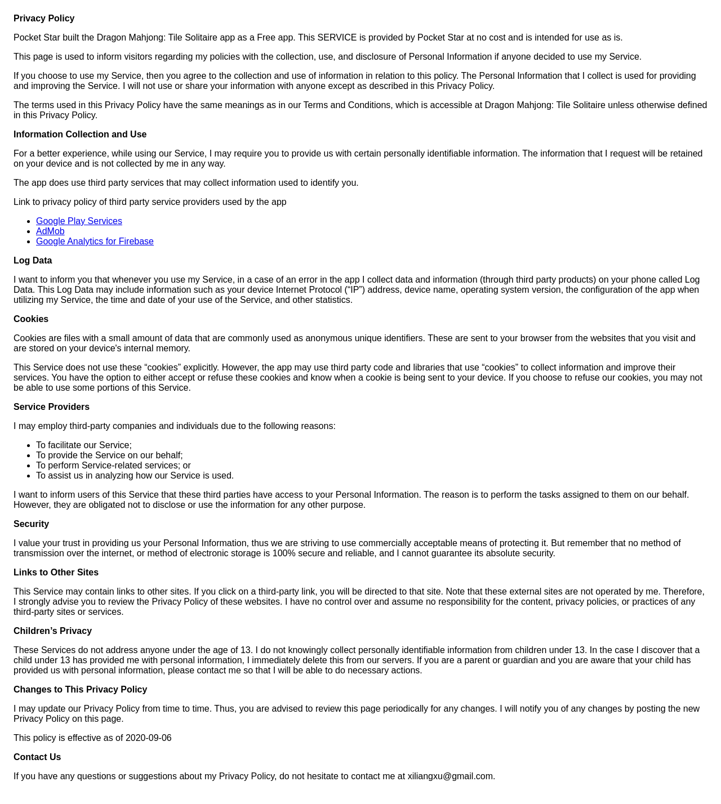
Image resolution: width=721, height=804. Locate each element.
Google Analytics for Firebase (95, 241)
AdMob (50, 231)
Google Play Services (79, 221)
